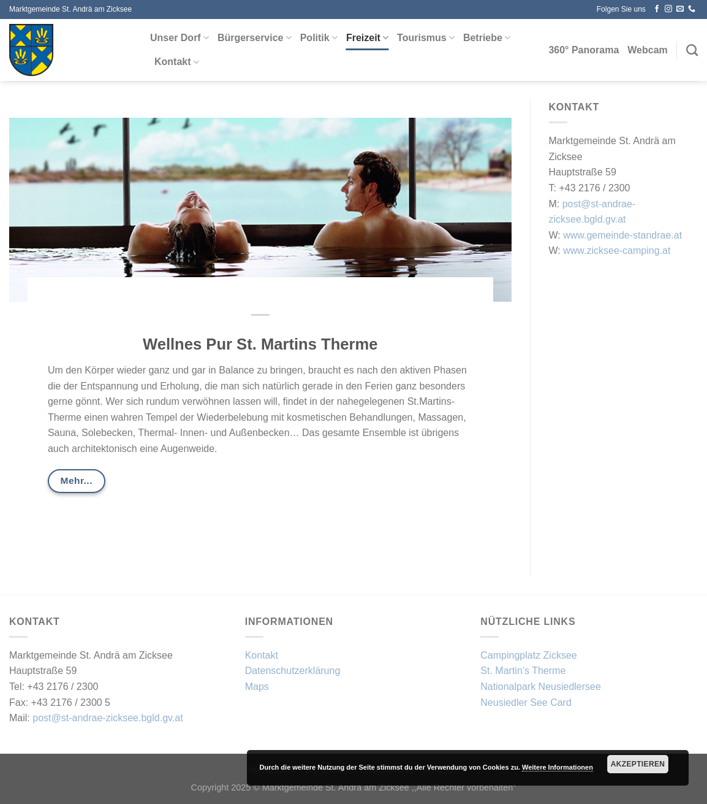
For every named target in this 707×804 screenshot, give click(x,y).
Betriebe (486, 38)
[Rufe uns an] (691, 9)
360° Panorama (583, 50)
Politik (319, 38)
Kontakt (176, 62)
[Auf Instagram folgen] (668, 9)
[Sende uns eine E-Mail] (680, 9)
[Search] (692, 50)
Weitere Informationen (557, 767)
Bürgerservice (254, 38)
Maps (257, 686)
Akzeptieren (638, 764)
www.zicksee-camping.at (616, 250)
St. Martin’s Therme (522, 670)
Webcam (647, 50)
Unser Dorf (179, 38)
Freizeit (367, 38)
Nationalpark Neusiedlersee (540, 686)
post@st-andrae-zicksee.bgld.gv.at (107, 718)
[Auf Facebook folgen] (656, 9)
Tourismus (426, 38)
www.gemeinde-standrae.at (622, 235)
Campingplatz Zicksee (528, 655)
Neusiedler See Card (526, 702)
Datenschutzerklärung (293, 670)
